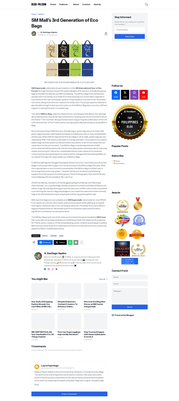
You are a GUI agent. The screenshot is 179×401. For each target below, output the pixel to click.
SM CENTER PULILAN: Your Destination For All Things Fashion (42, 334)
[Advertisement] (132, 62)
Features (63, 4)
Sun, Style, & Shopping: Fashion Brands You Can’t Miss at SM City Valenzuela (42, 304)
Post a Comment (69, 394)
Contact (86, 4)
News (61, 236)
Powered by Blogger (123, 315)
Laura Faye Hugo (50, 365)
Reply (36, 384)
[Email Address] (130, 29)
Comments (119, 163)
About (76, 4)
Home (53, 4)
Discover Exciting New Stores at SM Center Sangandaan (94, 304)
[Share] (105, 33)
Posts (117, 161)
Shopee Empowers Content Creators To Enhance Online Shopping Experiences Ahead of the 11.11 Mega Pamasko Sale (68, 304)
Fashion (41, 14)
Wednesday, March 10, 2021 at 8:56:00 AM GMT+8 (57, 368)
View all (102, 279)
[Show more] (81, 242)
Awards (97, 4)
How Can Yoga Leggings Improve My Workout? (69, 333)
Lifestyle (53, 236)
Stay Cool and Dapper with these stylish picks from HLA (95, 334)
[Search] (145, 4)
